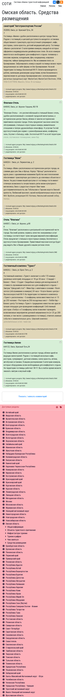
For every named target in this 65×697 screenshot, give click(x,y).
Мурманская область (14, 508)
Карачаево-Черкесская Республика (20, 466)
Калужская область (14, 460)
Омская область (12, 524)
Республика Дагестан (15, 578)
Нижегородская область (16, 514)
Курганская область (14, 485)
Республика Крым (13, 593)
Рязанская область (14, 622)
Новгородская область (15, 517)
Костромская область (15, 476)
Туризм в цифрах (14, 536)
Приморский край (13, 558)
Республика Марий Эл (15, 597)
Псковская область (14, 562)
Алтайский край (12, 412)
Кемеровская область (15, 469)
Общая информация (15, 527)
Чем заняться (12, 539)
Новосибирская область (16, 520)
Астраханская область (15, 422)
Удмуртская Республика (16, 667)
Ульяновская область (14, 670)
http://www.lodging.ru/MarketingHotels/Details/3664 (40, 378)
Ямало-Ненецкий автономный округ (20, 692)
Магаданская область (15, 498)
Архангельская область (15, 419)
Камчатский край (13, 463)
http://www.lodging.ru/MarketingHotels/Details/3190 (40, 329)
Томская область (13, 657)
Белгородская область (15, 425)
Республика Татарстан (15, 609)
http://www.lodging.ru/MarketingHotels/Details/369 (39, 144)
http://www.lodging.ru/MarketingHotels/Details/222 (39, 89)
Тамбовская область (14, 651)
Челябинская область (15, 679)
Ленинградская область (15, 492)
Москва (9, 501)
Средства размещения (16, 543)
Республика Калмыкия (15, 584)
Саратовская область (14, 632)
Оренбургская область (15, 546)
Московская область (14, 504)
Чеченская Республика (15, 682)
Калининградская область (16, 457)
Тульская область (13, 660)
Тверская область (13, 654)
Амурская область (13, 415)
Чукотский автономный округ (18, 689)
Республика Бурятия (14, 574)
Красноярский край (14, 482)
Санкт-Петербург (13, 628)
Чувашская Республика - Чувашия (20, 686)
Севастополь (11, 641)
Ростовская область (14, 619)
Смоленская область (14, 644)
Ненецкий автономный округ (17, 511)
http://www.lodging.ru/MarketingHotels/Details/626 (39, 206)
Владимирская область (15, 431)
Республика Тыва (13, 613)
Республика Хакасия (14, 616)
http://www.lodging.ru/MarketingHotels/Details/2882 (40, 252)
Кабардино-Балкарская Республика (20, 454)
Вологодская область (15, 438)
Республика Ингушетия (15, 581)
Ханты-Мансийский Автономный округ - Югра (24, 676)
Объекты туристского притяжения (21, 530)
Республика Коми (13, 590)
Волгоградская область (15, 435)
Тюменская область (14, 663)
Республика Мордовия (15, 600)
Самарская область (14, 625)
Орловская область (14, 549)
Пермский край (12, 555)
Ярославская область (15, 695)
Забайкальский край (14, 444)
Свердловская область (15, 638)
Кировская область (14, 473)
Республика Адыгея (14, 565)
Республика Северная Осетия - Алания (22, 606)
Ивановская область (14, 447)
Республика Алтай (13, 568)
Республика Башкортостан (17, 571)
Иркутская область (14, 450)
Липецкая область (13, 495)
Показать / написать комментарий (32, 396)
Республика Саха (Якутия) (16, 603)
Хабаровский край (13, 673)
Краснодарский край (14, 479)
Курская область (13, 489)
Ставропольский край (14, 648)
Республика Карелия (14, 587)
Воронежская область (15, 441)
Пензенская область (14, 552)
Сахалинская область (14, 635)
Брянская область (13, 428)
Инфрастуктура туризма (17, 533)
